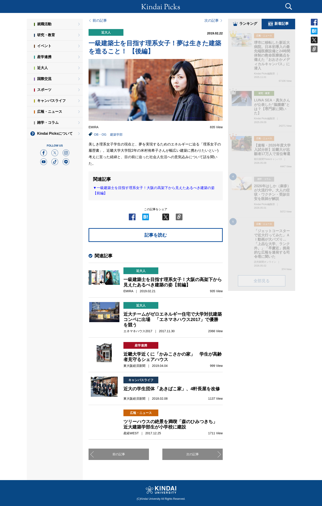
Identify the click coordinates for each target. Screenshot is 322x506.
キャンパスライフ (51, 101)
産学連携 (44, 57)
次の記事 (211, 20)
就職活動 (44, 24)
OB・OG (100, 134)
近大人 (42, 68)
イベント (44, 46)
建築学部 (116, 134)
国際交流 (44, 79)
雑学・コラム (48, 122)
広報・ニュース (49, 111)
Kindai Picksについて (55, 133)
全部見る (262, 281)
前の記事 (100, 20)
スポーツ (44, 90)
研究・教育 (46, 35)
